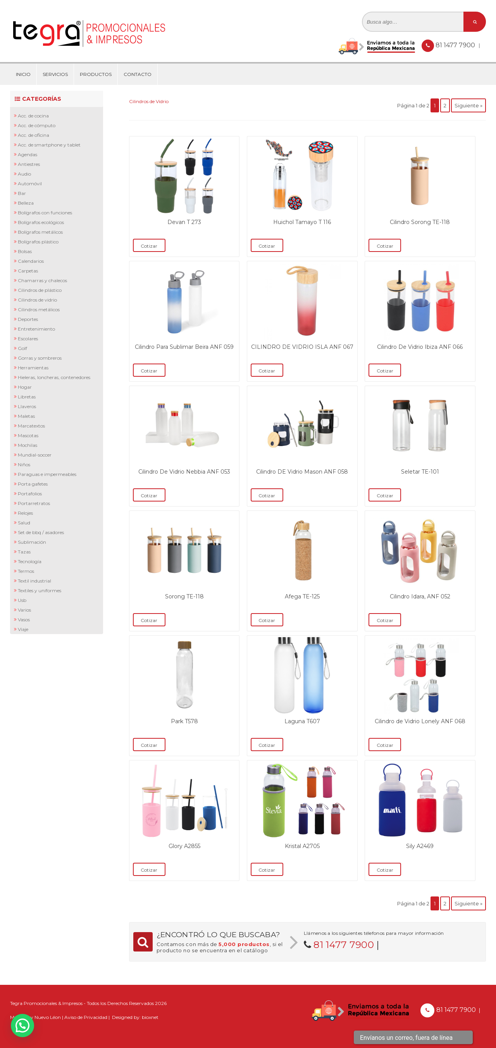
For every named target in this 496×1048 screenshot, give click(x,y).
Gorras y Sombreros (40, 358)
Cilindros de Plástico (40, 290)
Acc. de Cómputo (36, 125)
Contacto (138, 74)
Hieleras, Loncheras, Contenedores (54, 377)
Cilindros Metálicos (39, 309)
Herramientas (33, 368)
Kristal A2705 (302, 846)
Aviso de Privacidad (85, 1017)
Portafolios (30, 493)
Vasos (24, 619)
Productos (96, 74)
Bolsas (25, 251)
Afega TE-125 (302, 596)
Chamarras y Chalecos (42, 280)
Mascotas (28, 435)
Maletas (26, 416)
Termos (26, 571)
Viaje (23, 629)
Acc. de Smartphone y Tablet (49, 145)
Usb (22, 600)
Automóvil (30, 183)
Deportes (28, 319)
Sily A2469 (420, 846)
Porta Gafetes (33, 484)
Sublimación (32, 542)
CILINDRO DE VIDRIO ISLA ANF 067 (302, 346)
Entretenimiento (36, 329)
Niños (24, 464)
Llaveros (27, 406)
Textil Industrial (34, 581)
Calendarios (31, 261)
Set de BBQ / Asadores (41, 532)
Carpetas (28, 271)
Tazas (24, 552)
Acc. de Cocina (33, 116)
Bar (22, 193)
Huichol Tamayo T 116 (302, 222)
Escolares (28, 338)
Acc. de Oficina (33, 135)
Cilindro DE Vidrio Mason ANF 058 (302, 471)
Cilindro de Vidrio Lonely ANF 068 (420, 721)
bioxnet (150, 1017)
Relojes (25, 513)
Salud (24, 523)
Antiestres (29, 164)
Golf (22, 348)
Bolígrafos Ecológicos (41, 222)
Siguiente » (468, 105)
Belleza (26, 203)
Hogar (25, 387)
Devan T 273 (184, 222)
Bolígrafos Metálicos (40, 232)
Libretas (27, 397)
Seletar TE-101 (420, 471)
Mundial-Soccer (35, 455)
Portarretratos (34, 503)
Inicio (23, 74)
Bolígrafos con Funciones (45, 212)
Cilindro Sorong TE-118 (420, 222)
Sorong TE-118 (184, 596)
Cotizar (149, 246)
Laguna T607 (302, 721)
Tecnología (29, 561)
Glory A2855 (184, 846)
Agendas (27, 154)
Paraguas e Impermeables (47, 474)
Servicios (55, 74)
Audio (24, 174)
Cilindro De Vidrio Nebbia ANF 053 (184, 471)
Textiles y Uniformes (39, 590)
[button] (22, 1025)
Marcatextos (31, 426)
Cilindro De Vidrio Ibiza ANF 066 (420, 346)
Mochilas (27, 445)
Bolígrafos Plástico (38, 242)
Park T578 (184, 721)
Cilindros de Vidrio (37, 300)
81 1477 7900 (456, 45)
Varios (24, 610)
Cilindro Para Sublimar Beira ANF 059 (184, 346)
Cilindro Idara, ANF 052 (420, 596)
